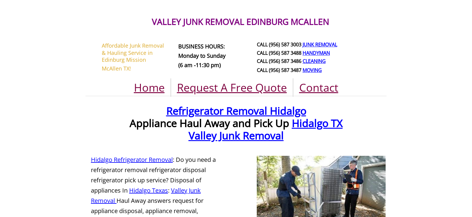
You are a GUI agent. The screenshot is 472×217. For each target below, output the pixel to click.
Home (149, 87)
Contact (318, 87)
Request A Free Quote (232, 87)
